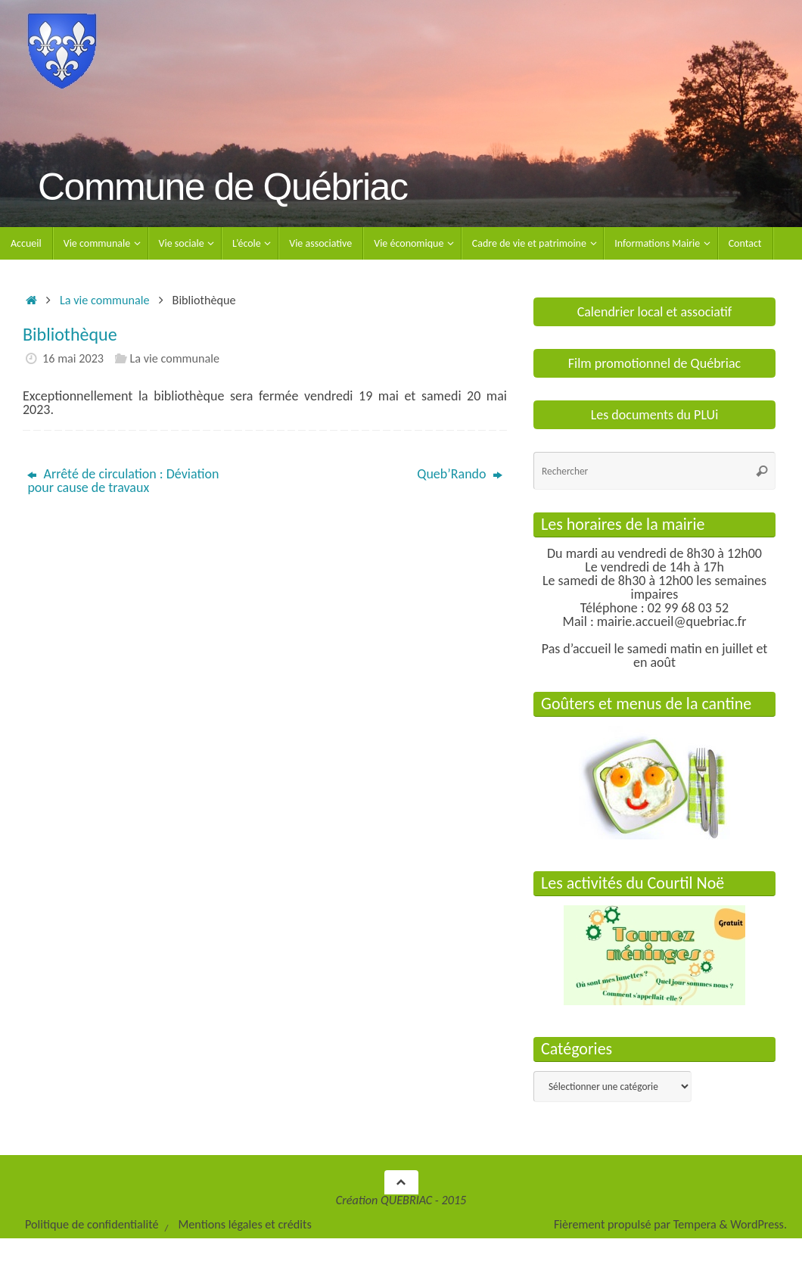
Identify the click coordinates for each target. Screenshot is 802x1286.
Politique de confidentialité (92, 1224)
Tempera (695, 1224)
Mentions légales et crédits (244, 1224)
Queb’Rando (459, 474)
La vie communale (105, 300)
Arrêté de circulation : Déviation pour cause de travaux (123, 481)
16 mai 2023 (73, 358)
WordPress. (758, 1224)
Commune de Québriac (222, 187)
